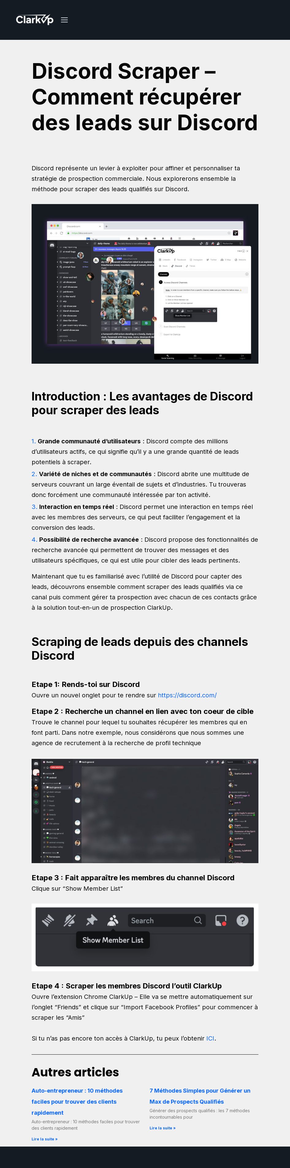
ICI (210, 1038)
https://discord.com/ (187, 695)
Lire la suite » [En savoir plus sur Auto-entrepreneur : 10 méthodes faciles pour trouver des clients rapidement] (45, 1139)
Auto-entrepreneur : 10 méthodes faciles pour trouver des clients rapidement (77, 1101)
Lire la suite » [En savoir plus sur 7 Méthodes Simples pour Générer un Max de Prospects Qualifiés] (163, 1128)
